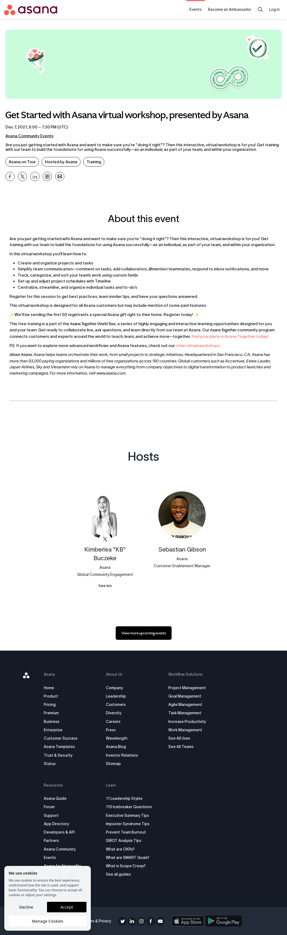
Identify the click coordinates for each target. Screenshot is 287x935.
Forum (51, 807)
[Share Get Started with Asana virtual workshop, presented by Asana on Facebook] (10, 176)
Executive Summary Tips (128, 815)
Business (53, 721)
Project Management (186, 688)
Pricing (52, 704)
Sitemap (114, 763)
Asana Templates (61, 746)
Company (115, 688)
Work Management (185, 730)
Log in (274, 9)
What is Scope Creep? (126, 866)
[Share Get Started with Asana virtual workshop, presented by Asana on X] (22, 176)
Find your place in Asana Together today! (230, 336)
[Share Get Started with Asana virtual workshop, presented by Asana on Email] (59, 176)
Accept (66, 907)
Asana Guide (57, 798)
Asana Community (62, 849)
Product (53, 696)
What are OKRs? (121, 849)
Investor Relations (123, 755)
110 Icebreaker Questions (130, 807)
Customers (116, 704)
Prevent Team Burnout (127, 832)
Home (51, 688)
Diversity (114, 713)
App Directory (58, 824)
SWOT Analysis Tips (124, 840)
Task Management (184, 713)
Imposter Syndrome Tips (128, 824)
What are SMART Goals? (128, 857)
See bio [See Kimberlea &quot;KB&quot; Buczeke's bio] (105, 586)
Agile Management (185, 704)
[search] (260, 9)
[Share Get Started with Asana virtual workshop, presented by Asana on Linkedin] (35, 176)
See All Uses (179, 738)
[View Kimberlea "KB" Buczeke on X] (105, 539)
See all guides (119, 874)
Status (52, 763)
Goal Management (184, 696)
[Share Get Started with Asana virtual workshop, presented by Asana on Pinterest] (47, 176)
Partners (53, 840)
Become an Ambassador (229, 9)
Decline (26, 907)
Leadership (117, 696)
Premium (53, 713)
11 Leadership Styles (125, 798)
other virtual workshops (197, 345)
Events (195, 9)
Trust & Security (60, 755)
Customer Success (62, 738)
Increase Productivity (186, 721)
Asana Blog (117, 746)
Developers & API (61, 832)
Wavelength (117, 738)
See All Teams (180, 746)
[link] (144, 633)
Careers (114, 721)
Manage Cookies (47, 921)
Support (53, 815)
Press (111, 730)
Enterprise (55, 730)
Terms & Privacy (98, 921)
